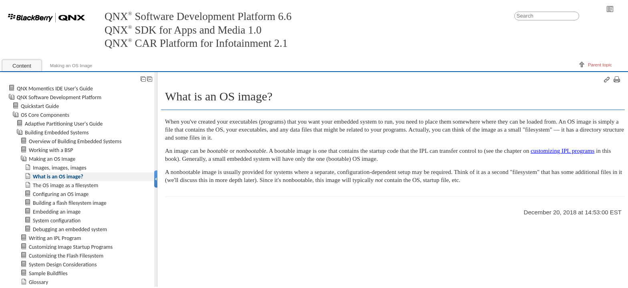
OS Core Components (45, 115)
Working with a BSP (51, 150)
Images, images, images (60, 167)
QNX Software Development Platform (59, 97)
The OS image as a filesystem (65, 185)
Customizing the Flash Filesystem (66, 255)
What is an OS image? (58, 176)
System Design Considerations (63, 264)
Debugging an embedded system (70, 229)
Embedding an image (57, 211)
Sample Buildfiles (48, 273)
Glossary (38, 282)
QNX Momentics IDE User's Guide (55, 88)
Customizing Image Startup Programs (71, 247)
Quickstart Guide (40, 106)
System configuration (57, 220)
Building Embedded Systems (57, 132)
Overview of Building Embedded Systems (75, 141)
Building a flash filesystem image (70, 203)
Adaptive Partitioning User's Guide (64, 123)
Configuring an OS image (61, 194)
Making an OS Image (71, 65)
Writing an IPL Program (55, 238)
